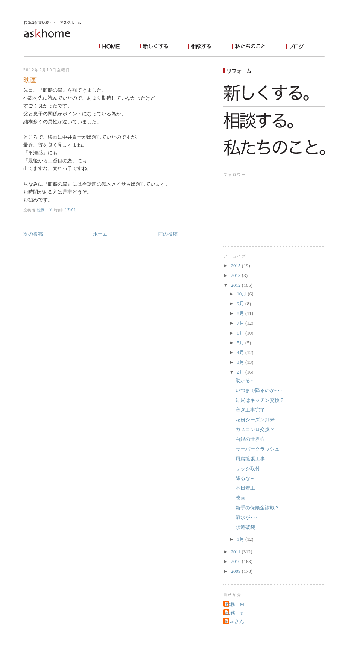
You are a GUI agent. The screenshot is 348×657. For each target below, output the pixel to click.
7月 (241, 323)
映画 (240, 498)
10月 (242, 294)
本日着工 (245, 488)
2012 (236, 285)
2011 (236, 551)
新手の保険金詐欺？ (258, 507)
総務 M (235, 604)
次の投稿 (33, 234)
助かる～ (245, 380)
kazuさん (235, 621)
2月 (241, 372)
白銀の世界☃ (250, 439)
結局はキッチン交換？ (260, 400)
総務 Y (234, 613)
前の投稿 (168, 234)
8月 (241, 313)
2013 (236, 275)
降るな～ (245, 478)
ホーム (100, 234)
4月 (241, 352)
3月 (241, 362)
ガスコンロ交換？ (255, 429)
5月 (241, 342)
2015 (236, 265)
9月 (241, 303)
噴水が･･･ (247, 517)
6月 (241, 333)
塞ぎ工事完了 (250, 410)
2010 (236, 561)
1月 (241, 539)
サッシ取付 (248, 468)
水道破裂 (245, 527)
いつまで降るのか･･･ (259, 390)
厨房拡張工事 (250, 459)
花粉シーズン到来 (255, 419)
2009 (236, 571)
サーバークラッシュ (258, 449)
